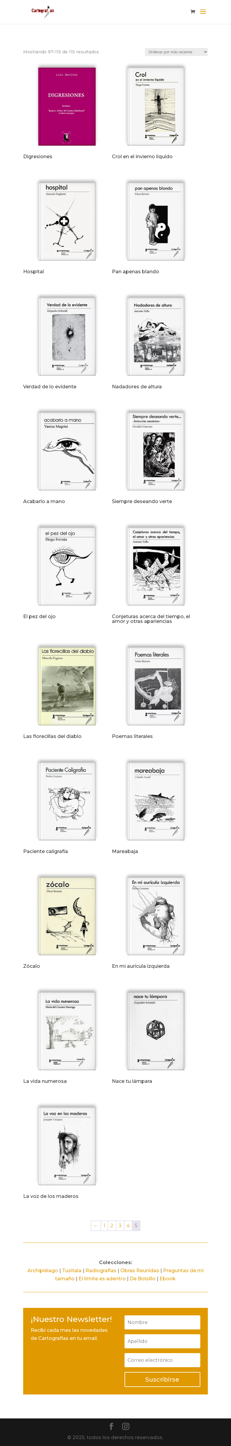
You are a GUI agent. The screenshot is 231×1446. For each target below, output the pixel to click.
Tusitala (72, 1270)
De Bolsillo (143, 1279)
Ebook (167, 1279)
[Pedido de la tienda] (176, 52)
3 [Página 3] (120, 1225)
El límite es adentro (102, 1279)
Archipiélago (42, 1270)
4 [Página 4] (128, 1225)
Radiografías (100, 1270)
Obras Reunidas (139, 1270)
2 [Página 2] (111, 1225)
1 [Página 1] (104, 1225)
